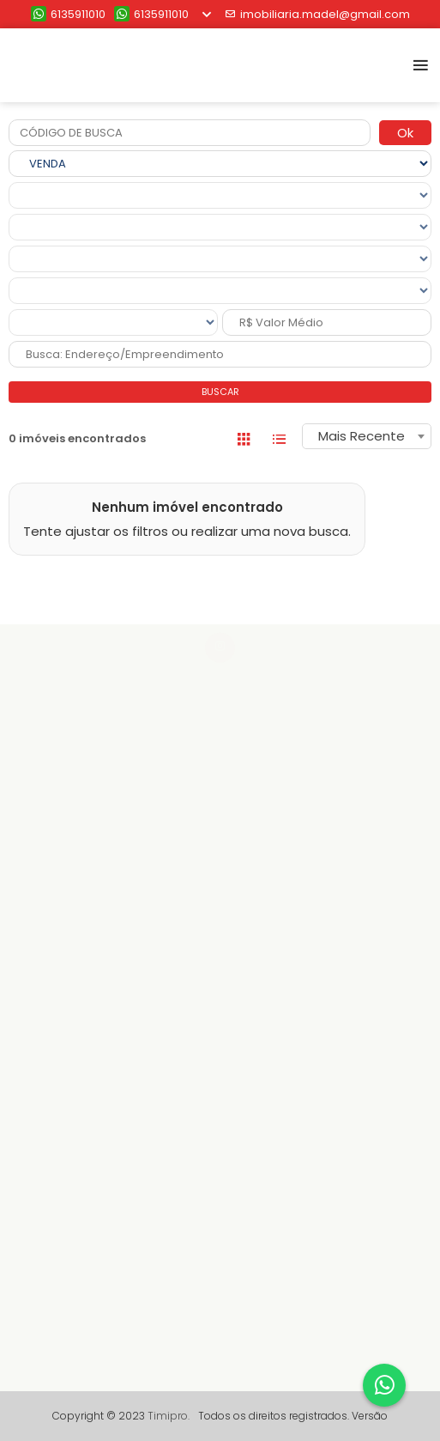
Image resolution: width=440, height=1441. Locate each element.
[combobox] (366, 436)
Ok (405, 133)
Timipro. (169, 1415)
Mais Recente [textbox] (361, 436)
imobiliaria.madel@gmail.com (317, 14)
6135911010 (68, 14)
